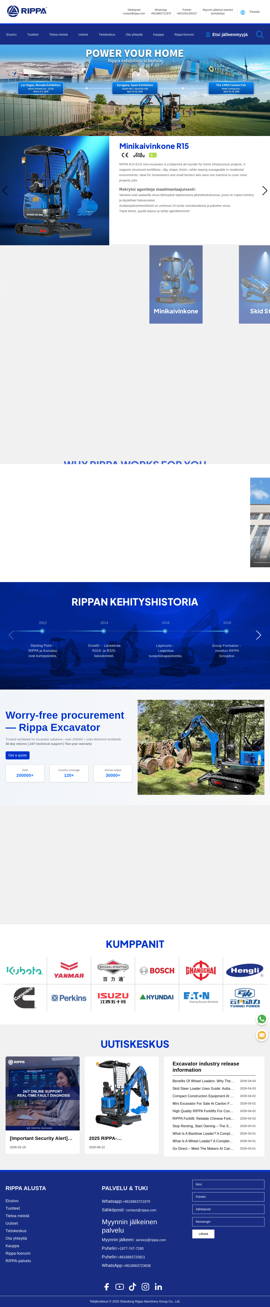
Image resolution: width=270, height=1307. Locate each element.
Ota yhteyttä (134, 34)
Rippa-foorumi (184, 34)
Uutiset (83, 34)
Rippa (14, 1188)
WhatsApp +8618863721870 (160, 11)
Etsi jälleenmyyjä (230, 34)
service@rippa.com (151, 1240)
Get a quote (17, 755)
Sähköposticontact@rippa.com (134, 11)
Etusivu (11, 34)
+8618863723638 (137, 1266)
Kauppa (158, 34)
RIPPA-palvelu (18, 1261)
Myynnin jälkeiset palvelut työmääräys (218, 11)
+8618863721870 (136, 1201)
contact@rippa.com (141, 1210)
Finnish (255, 12)
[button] (112, 132)
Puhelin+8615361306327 (187, 11)
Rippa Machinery (146, 1301)
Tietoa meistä (58, 34)
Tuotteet (32, 34)
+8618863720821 (131, 1257)
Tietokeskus (107, 34)
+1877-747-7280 (131, 1248)
